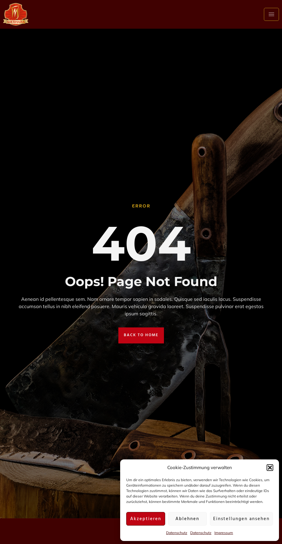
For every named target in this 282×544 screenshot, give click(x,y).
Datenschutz (176, 532)
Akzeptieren (145, 519)
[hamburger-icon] (271, 14)
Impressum (223, 532)
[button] (270, 468)
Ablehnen (187, 519)
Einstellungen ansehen (241, 519)
